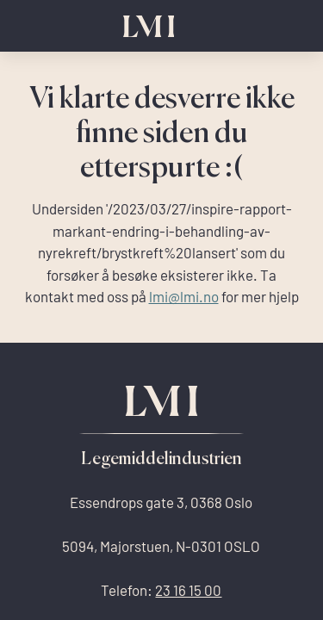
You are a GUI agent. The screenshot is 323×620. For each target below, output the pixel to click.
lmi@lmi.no (184, 296)
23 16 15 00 (188, 590)
